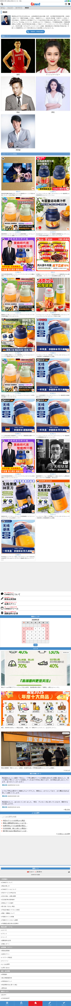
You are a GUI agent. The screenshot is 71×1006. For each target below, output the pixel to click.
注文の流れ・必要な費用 (9, 896)
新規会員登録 (6, 950)
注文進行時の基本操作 (8, 899)
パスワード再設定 (7, 957)
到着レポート (6, 944)
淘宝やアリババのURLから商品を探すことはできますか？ (15, 820)
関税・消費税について (8, 913)
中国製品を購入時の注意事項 (10, 923)
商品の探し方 (6, 886)
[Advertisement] (35, 576)
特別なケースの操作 (7, 903)
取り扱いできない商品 (8, 906)
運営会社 (4, 988)
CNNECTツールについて (9, 889)
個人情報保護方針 (7, 978)
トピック (67, 770)
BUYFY (4, 995)
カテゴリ (4, 930)
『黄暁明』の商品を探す (37, 31)
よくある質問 (6, 964)
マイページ (5, 961)
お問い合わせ (6, 967)
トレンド (4, 937)
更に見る (67, 809)
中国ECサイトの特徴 (8, 916)
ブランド (4, 933)
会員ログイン (6, 954)
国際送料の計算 (6, 940)
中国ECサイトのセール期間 (10, 920)
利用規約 (4, 974)
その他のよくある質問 (63, 834)
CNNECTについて (7, 882)
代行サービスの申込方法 (9, 892)
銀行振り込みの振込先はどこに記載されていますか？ (15, 831)
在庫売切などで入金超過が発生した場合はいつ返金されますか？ (15, 826)
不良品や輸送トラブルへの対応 (11, 910)
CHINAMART (6, 998)
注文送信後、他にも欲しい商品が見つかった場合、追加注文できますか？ (15, 828)
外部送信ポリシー (7, 981)
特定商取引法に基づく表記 (9, 984)
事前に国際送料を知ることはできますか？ (15, 823)
